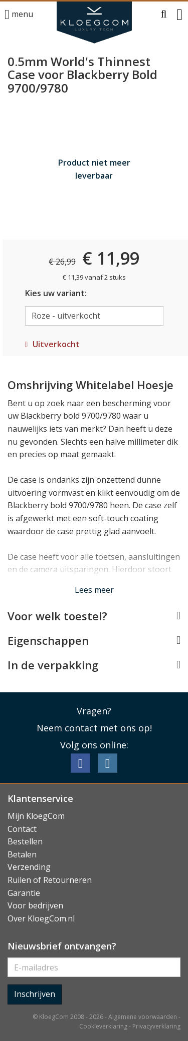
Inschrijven (34, 993)
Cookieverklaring (103, 1026)
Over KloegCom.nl (41, 918)
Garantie (24, 892)
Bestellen (25, 841)
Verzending (29, 866)
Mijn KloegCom (36, 815)
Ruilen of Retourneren (50, 879)
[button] (164, 14)
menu (19, 15)
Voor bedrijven (35, 905)
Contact (22, 828)
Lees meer (94, 589)
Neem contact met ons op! (94, 728)
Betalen (22, 854)
